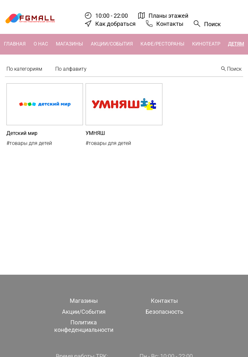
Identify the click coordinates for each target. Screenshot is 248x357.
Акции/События (112, 44)
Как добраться (115, 23)
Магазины (69, 44)
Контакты (169, 23)
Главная (15, 44)
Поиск (212, 24)
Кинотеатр (206, 44)
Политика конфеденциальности (83, 326)
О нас (41, 44)
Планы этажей (168, 15)
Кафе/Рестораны (162, 44)
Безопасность (164, 311)
